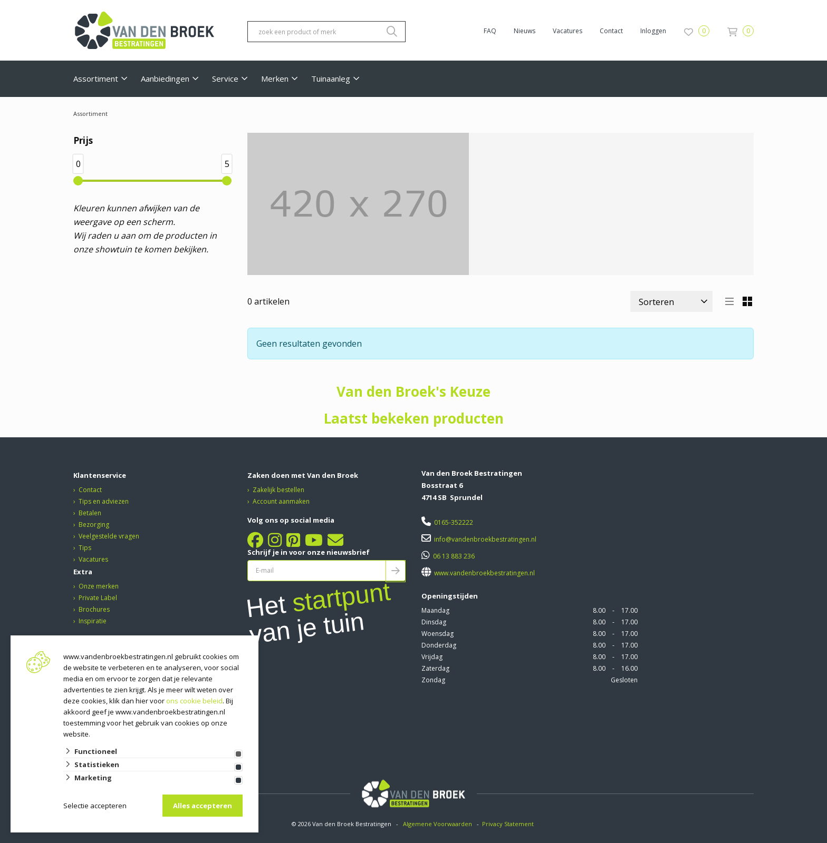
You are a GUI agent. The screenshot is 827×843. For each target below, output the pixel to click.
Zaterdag (435, 668)
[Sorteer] (671, 301)
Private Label (98, 597)
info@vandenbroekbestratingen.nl (485, 539)
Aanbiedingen (165, 78)
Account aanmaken (281, 501)
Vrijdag (432, 656)
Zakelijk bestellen (278, 489)
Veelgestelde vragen (109, 536)
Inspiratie (93, 620)
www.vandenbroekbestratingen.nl (483, 572)
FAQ (490, 30)
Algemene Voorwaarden (437, 824)
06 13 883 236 (454, 556)
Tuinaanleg (330, 78)
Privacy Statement (508, 824)
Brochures (94, 609)
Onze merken (99, 586)
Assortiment (95, 78)
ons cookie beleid (194, 700)
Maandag (435, 610)
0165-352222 (453, 522)
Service (225, 78)
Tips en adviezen (104, 501)
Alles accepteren (202, 805)
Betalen (90, 512)
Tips (85, 547)
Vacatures (567, 30)
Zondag (433, 679)
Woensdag (437, 633)
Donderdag (438, 645)
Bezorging (94, 524)
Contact (611, 30)
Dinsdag (433, 621)
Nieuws (524, 30)
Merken (275, 78)
